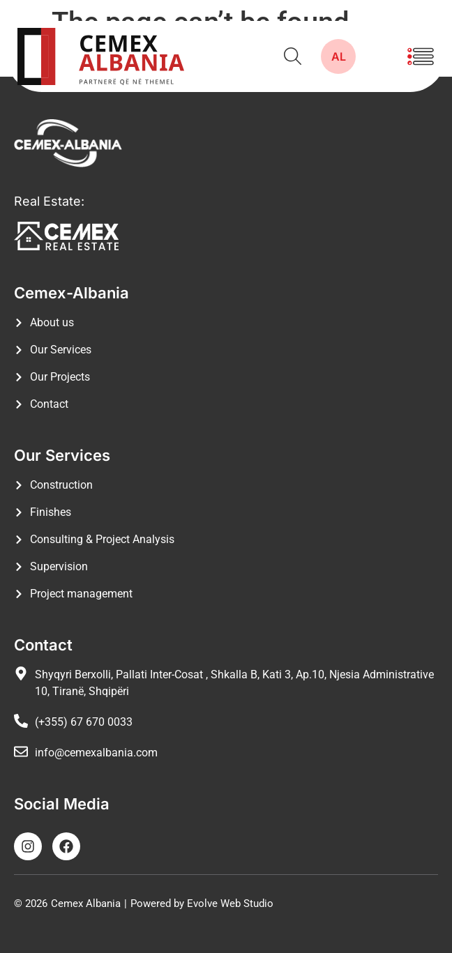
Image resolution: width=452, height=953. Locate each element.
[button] (421, 56)
